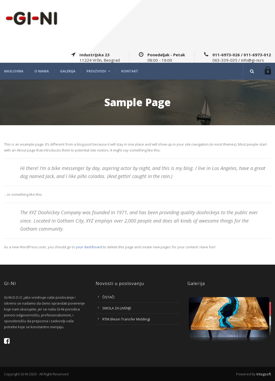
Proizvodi (96, 71)
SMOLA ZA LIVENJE (116, 308)
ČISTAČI (108, 297)
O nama (41, 71)
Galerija (67, 71)
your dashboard (89, 247)
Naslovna (13, 71)
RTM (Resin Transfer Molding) (126, 319)
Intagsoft (263, 374)
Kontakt (129, 71)
